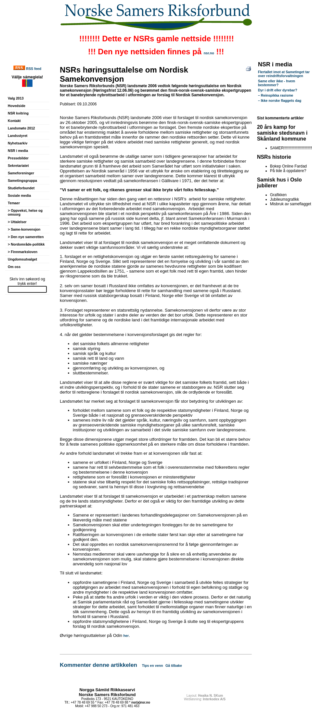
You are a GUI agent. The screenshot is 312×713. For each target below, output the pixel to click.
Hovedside (16, 106)
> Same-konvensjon (24, 229)
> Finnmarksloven (22, 252)
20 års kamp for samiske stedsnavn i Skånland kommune (282, 132)
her (126, 636)
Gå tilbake (173, 665)
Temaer (14, 203)
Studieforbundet (21, 188)
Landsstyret (17, 136)
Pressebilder (18, 158)
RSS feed (33, 69)
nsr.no (209, 53)
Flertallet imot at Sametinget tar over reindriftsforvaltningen (284, 74)
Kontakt (14, 121)
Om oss (14, 267)
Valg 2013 (16, 98)
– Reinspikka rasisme (275, 95)
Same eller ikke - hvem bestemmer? (276, 83)
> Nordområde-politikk (26, 244)
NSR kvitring (18, 113)
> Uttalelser (17, 222)
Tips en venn (152, 665)
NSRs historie (274, 157)
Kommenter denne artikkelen (98, 665)
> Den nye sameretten (26, 237)
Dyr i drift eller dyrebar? (277, 90)
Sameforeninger (21, 173)
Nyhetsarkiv (17, 143)
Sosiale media (19, 195)
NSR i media (18, 151)
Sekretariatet (18, 166)
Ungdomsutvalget (22, 259)
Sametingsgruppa (22, 180)
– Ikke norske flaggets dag (279, 100)
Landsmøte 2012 (21, 128)
